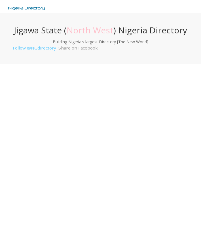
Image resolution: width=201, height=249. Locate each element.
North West (90, 30)
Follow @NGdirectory (34, 48)
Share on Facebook (78, 48)
